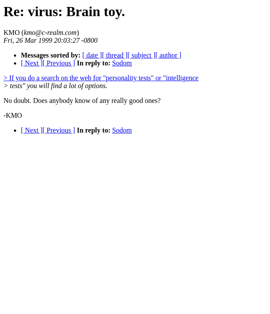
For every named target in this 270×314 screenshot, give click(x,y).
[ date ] (92, 55)
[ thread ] (115, 55)
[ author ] (168, 55)
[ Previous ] (59, 63)
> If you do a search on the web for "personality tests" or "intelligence (101, 78)
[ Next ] (32, 63)
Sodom (122, 63)
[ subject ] (141, 55)
